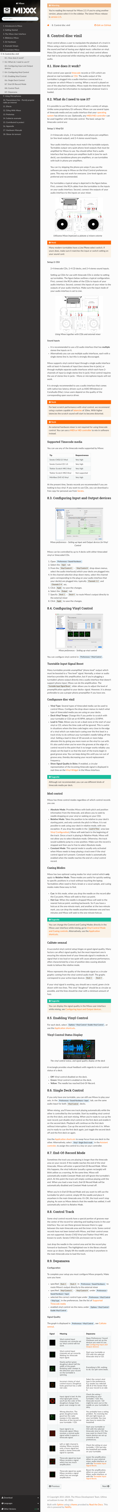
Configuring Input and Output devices (97, 1346)
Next (105, 1486)
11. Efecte (7, 106)
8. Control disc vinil (10, 54)
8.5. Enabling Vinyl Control (14, 76)
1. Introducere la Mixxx (12, 26)
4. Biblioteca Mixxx (11, 38)
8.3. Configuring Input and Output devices (19, 67)
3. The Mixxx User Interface (14, 34)
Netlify (68, 1507)
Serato (80, 491)
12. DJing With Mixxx (12, 110)
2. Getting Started (10, 30)
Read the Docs (96, 1505)
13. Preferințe (8, 114)
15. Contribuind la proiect (13, 122)
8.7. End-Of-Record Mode (15, 84)
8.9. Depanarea (11, 92)
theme (74, 1505)
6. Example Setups (10, 46)
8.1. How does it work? (14, 58)
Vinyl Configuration (59, 832)
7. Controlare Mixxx (11, 50)
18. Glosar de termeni (12, 134)
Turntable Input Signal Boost (96, 1464)
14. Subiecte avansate (12, 118)
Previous (54, 1486)
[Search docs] (20, 19)
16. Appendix (8, 126)
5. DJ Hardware (9, 42)
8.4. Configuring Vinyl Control (15, 72)
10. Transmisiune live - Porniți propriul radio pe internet (18, 101)
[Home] (48, 25)
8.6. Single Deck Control (15, 80)
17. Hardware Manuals (12, 130)
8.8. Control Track (12, 88)
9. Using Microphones (12, 96)
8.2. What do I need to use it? (15, 62)
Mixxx (20, 8)
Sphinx (60, 1505)
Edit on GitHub (103, 25)
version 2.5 (56, 17)
